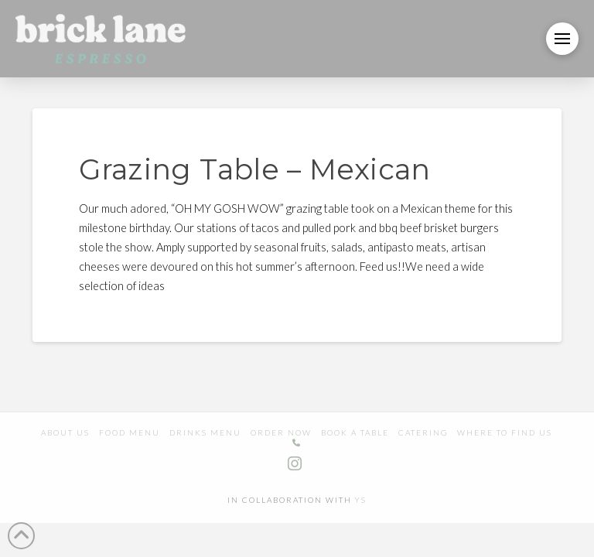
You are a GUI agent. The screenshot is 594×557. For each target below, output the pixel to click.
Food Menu (129, 432)
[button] (562, 38)
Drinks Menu (205, 432)
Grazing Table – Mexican (254, 169)
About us (65, 432)
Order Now (281, 432)
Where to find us (504, 432)
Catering (423, 432)
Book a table (355, 432)
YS (361, 499)
